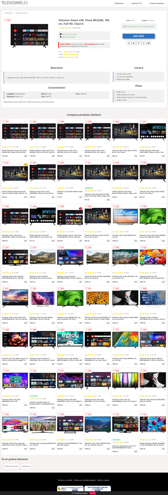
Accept (92, 493)
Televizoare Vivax (21, 13)
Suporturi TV (137, 3)
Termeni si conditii (65, 480)
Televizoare (119, 3)
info (25, 156)
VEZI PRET (138, 36)
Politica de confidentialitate (85, 480)
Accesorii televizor (157, 3)
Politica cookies (103, 480)
